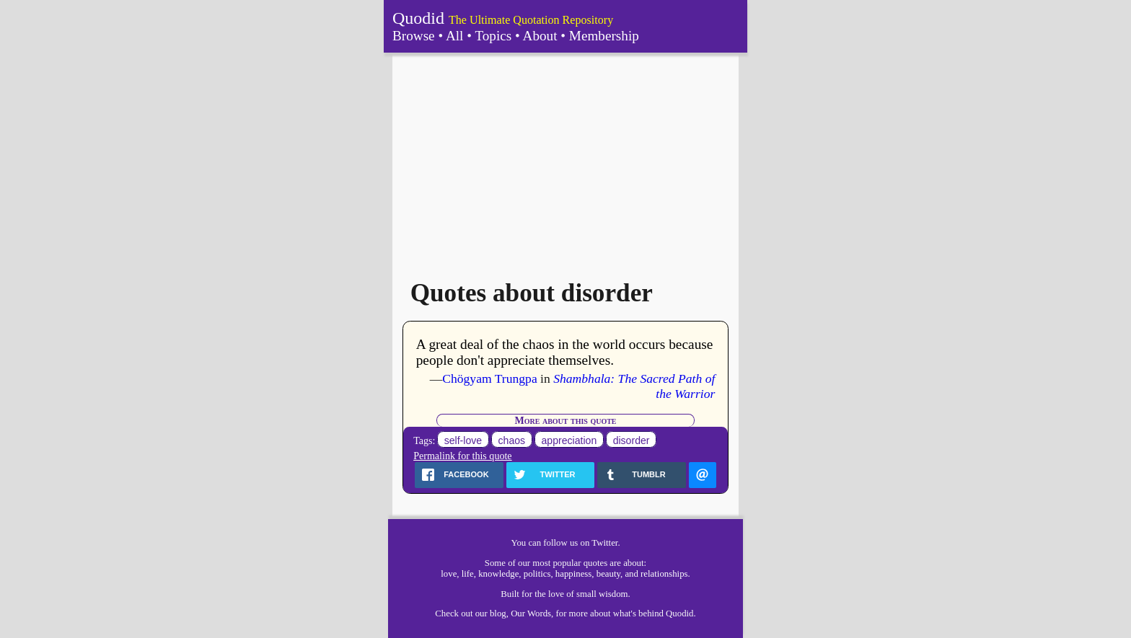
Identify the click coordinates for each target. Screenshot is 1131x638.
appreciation (569, 440)
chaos (512, 440)
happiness (573, 574)
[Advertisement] (565, 161)
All (455, 35)
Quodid (418, 18)
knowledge (498, 574)
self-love (463, 440)
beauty (608, 574)
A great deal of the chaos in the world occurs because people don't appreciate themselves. (564, 352)
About (540, 35)
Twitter (604, 543)
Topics (493, 35)
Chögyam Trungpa (489, 378)
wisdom (613, 594)
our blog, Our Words (513, 613)
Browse (413, 35)
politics (537, 574)
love (449, 574)
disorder (631, 440)
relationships (664, 574)
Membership (604, 35)
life (468, 574)
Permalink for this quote (462, 455)
